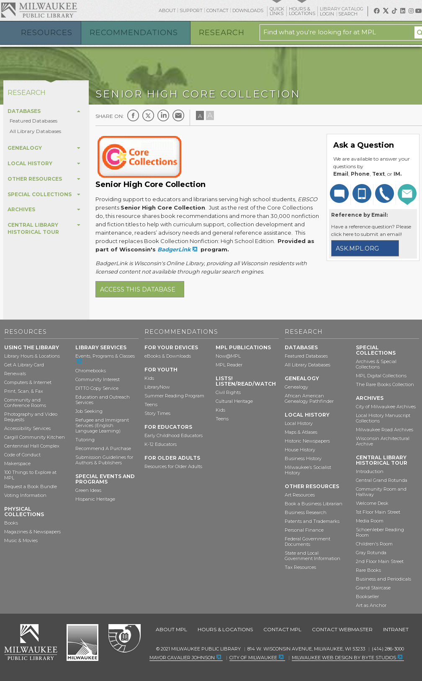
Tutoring (85, 440)
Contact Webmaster (342, 629)
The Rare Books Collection (385, 384)
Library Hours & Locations (32, 356)
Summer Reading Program (174, 396)
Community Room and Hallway (381, 491)
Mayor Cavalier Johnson (182, 658)
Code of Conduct (22, 455)
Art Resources (300, 495)
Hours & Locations (225, 629)
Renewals (15, 373)
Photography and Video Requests (30, 416)
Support (191, 10)
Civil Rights (228, 392)
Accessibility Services (27, 428)
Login (327, 14)
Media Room (369, 521)
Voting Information (25, 495)
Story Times (157, 413)
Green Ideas (88, 490)
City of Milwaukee (82, 642)
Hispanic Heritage (95, 499)
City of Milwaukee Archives (386, 407)
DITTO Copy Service (96, 388)
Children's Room (374, 544)
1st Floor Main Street (378, 512)
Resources (46, 32)
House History (300, 450)
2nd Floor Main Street (380, 561)
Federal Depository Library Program (124, 638)
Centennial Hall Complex (31, 446)
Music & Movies (21, 540)
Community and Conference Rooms (25, 402)
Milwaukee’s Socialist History (308, 470)
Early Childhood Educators (173, 435)
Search (348, 14)
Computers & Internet (27, 382)
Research (221, 32)
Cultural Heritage (234, 401)
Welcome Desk (372, 503)
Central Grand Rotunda (381, 480)
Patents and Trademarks (312, 521)
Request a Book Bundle (30, 486)
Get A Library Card (24, 365)
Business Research (306, 512)
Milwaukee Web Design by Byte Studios (344, 658)
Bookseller (367, 596)
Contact (217, 10)
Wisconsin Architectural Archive (382, 441)
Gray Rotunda (371, 553)
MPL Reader (229, 365)
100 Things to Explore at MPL (30, 475)
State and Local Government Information (312, 555)
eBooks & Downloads (167, 356)
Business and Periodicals (383, 579)
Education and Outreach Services (102, 399)
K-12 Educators (160, 444)
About (167, 10)
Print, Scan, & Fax (23, 391)
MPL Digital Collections (381, 376)
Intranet (396, 629)
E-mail (178, 115)
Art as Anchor (371, 605)
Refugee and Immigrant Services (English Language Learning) (102, 425)
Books (11, 523)
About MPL (171, 629)
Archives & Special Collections (376, 364)
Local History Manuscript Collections (383, 418)
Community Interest (97, 379)
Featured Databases (33, 121)
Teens (150, 404)
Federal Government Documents (307, 541)
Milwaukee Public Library (39, 10)
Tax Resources (300, 567)
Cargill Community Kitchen (34, 437)
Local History (299, 423)
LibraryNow (157, 387)
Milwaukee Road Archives (384, 430)
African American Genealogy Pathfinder (309, 398)
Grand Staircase (373, 588)
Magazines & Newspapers (32, 532)
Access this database (137, 289)
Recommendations (134, 32)
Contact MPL (282, 629)
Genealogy (296, 387)
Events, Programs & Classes (105, 356)
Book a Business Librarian (313, 504)
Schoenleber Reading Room (380, 532)
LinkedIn (163, 115)
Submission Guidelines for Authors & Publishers (104, 460)
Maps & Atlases (301, 432)
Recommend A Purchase (103, 448)
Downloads (247, 10)
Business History (303, 458)
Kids (149, 378)
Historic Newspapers (307, 441)
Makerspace (17, 463)
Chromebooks (90, 371)
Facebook (133, 115)
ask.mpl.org (357, 248)
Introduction (369, 471)
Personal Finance (304, 530)
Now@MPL (228, 356)
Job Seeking (89, 411)
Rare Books (368, 570)
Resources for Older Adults (173, 466)
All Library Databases (35, 131)
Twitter (148, 115)
